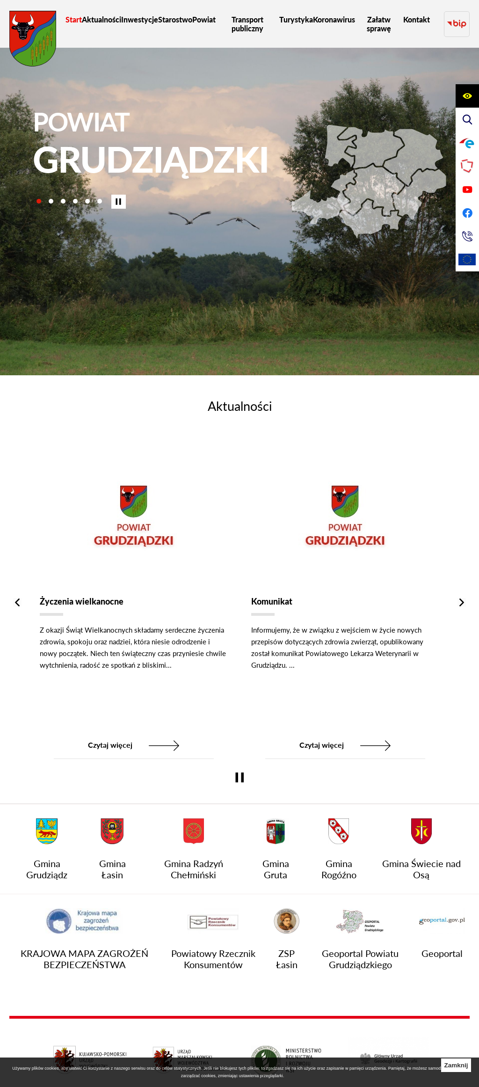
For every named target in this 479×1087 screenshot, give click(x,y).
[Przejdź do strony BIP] (457, 24)
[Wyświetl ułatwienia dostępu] (467, 96)
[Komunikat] (345, 598)
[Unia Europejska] (467, 259)
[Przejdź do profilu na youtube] (467, 189)
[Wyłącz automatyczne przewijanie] (118, 202)
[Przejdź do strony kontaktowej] (467, 236)
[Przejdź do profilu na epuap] (467, 142)
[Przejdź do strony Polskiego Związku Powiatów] (467, 166)
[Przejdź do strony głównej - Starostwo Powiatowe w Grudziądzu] (32, 41)
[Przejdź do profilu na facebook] (467, 213)
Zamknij (456, 1065)
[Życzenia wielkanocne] (134, 598)
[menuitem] (73, 19)
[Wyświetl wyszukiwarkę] (467, 119)
